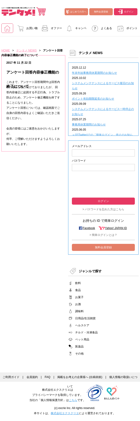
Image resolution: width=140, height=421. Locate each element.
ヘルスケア (82, 325)
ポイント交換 (126, 30)
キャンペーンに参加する (74, 30)
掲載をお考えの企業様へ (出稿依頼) (79, 377)
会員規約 (32, 377)
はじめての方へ (76, 11)
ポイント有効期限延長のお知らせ (93, 98)
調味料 (79, 311)
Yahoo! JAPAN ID (116, 228)
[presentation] (103, 184)
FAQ (47, 377)
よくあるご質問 (100, 30)
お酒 (78, 304)
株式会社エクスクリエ (65, 413)
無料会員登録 (101, 11)
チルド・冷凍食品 (86, 332)
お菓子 (79, 297)
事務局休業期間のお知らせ (89, 124)
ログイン (125, 11)
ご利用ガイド (11, 377)
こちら (73, 400)
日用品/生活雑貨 (85, 318)
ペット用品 (82, 339)
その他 (79, 353)
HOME (5, 50)
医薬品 (79, 346)
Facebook (89, 228)
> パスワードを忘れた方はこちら (103, 209)
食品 (78, 290)
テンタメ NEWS (26, 50)
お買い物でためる (26, 30)
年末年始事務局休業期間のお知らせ (94, 72)
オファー (50, 28)
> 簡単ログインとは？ (103, 235)
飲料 (78, 283)
